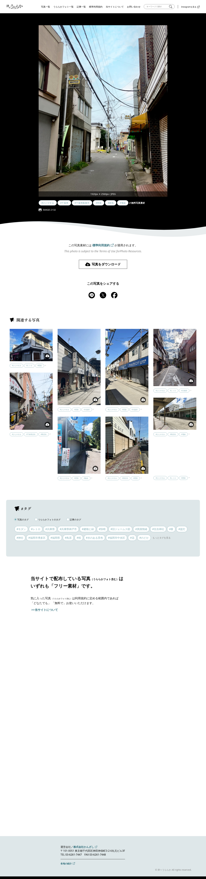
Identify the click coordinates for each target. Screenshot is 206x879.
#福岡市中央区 (116, 538)
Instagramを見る (188, 6)
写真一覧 (45, 6)
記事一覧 (81, 6)
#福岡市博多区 (36, 538)
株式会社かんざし (83, 847)
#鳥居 (68, 538)
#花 (132, 538)
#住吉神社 (158, 529)
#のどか (144, 538)
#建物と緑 (88, 529)
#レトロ (35, 529)
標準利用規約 (96, 6)
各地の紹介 (66, 863)
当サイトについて (115, 6)
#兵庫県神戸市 (68, 529)
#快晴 (102, 529)
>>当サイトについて (44, 610)
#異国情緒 (141, 529)
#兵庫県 (50, 529)
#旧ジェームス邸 (120, 529)
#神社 (20, 538)
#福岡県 (55, 538)
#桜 (79, 538)
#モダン (21, 529)
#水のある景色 (94, 538)
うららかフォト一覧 (63, 6)
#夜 (171, 529)
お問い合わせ (133, 6)
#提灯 (181, 529)
